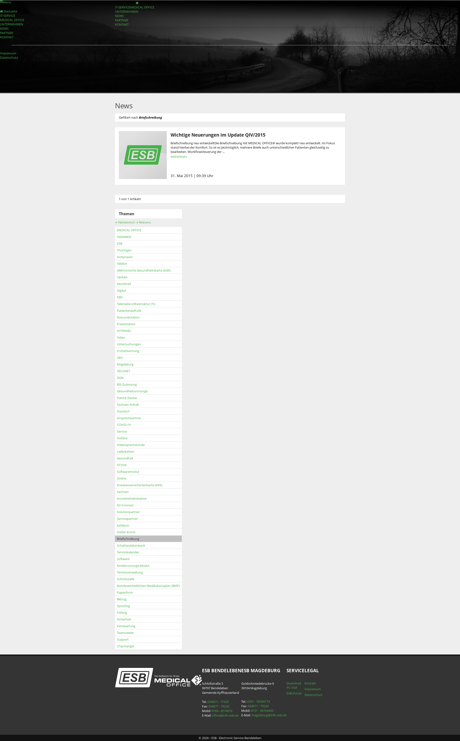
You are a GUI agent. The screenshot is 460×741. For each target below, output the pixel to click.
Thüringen (124, 250)
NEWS (119, 16)
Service (122, 431)
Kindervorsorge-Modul (133, 565)
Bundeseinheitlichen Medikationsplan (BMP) (148, 586)
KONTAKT (122, 24)
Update (122, 277)
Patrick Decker (127, 398)
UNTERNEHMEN (126, 11)
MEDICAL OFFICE (142, 7)
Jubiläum (123, 525)
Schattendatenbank (131, 545)
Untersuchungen (129, 344)
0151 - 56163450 (262, 710)
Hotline (122, 438)
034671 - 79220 (218, 706)
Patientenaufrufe (129, 310)
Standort (123, 411)
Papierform (125, 592)
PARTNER (121, 20)
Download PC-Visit (294, 685)
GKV (120, 357)
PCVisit (122, 465)
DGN (120, 378)
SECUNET (123, 371)
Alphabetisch (125, 222)
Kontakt (310, 683)
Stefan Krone (126, 532)
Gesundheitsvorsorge (132, 391)
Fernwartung (126, 626)
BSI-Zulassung (127, 384)
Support (123, 639)
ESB (119, 243)
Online (121, 478)
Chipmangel (125, 646)
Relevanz (143, 222)
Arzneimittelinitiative (131, 498)
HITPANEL (124, 331)
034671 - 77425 (218, 702)
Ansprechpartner (129, 418)
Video (121, 337)
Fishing (122, 612)
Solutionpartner (128, 512)
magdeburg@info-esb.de (269, 715)
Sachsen (123, 492)
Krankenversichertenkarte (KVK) (139, 485)
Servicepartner (127, 518)
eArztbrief (124, 284)
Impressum (8, 53)
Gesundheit (125, 458)
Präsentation (126, 324)
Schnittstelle (125, 579)
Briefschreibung (128, 539)
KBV (120, 297)
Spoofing (123, 606)
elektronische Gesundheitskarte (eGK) (144, 270)
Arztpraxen (125, 257)
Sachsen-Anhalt (128, 404)
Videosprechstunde (131, 445)
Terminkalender (128, 552)
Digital (121, 290)
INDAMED (124, 237)
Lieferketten (125, 451)
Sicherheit (124, 619)
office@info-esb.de (225, 715)
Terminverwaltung (130, 572)
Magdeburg (125, 364)
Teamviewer (125, 633)
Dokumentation (128, 317)
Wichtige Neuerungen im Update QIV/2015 (218, 135)
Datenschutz (9, 57)
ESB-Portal (294, 693)
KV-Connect (125, 505)
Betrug (121, 599)
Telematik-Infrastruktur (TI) (136, 304)
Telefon (122, 263)
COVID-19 (124, 425)
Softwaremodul (128, 471)
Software (123, 559)
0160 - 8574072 (222, 711)
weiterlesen (179, 156)
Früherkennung (128, 351)
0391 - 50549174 (258, 701)
